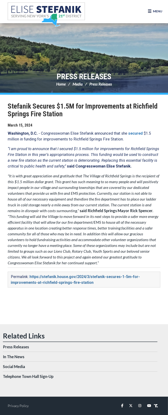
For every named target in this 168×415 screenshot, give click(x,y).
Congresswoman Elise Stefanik (46, 14)
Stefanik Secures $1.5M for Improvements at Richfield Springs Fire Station (83, 110)
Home (61, 84)
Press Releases (84, 76)
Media (78, 84)
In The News (13, 356)
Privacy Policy (18, 406)
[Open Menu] (155, 11)
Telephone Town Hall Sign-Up (28, 376)
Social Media (14, 366)
